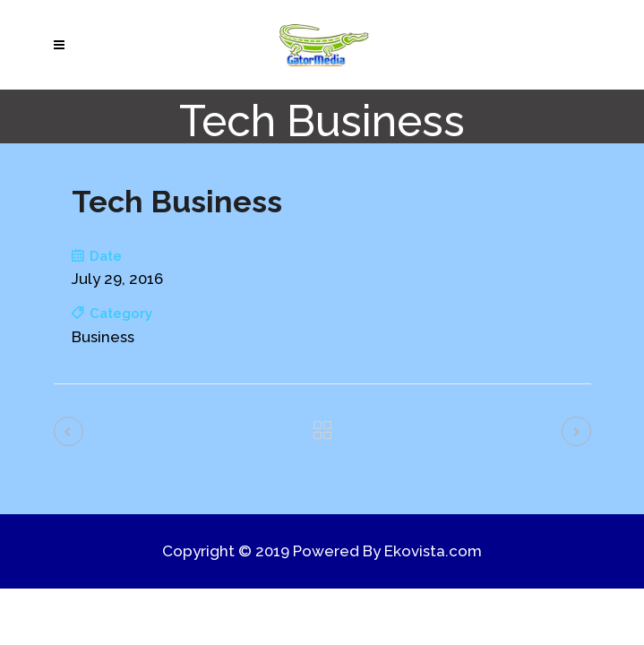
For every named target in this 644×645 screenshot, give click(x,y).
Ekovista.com (433, 551)
